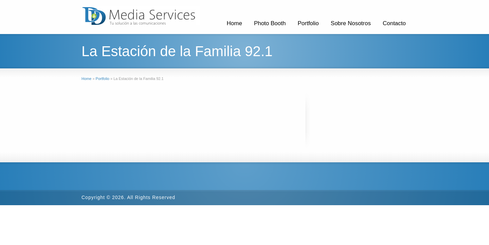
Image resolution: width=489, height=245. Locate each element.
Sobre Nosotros (351, 23)
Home (234, 23)
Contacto (394, 23)
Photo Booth (270, 23)
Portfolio (308, 23)
